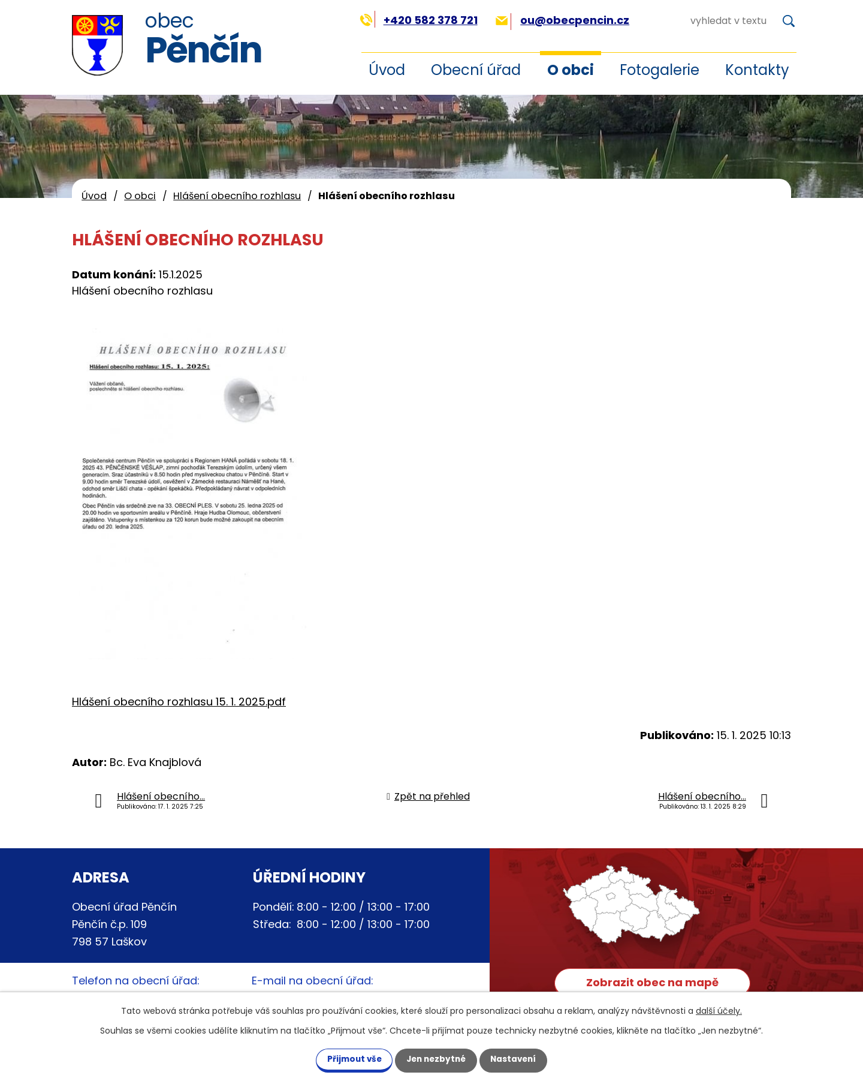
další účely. (719, 1010)
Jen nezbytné (436, 1059)
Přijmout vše (347, 1059)
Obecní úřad (476, 70)
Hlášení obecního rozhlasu (237, 196)
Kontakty (757, 70)
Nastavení (520, 1059)
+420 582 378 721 (419, 20)
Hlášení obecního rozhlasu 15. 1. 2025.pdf (179, 701)
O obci (570, 70)
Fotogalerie (659, 70)
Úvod (387, 70)
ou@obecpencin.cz (562, 20)
